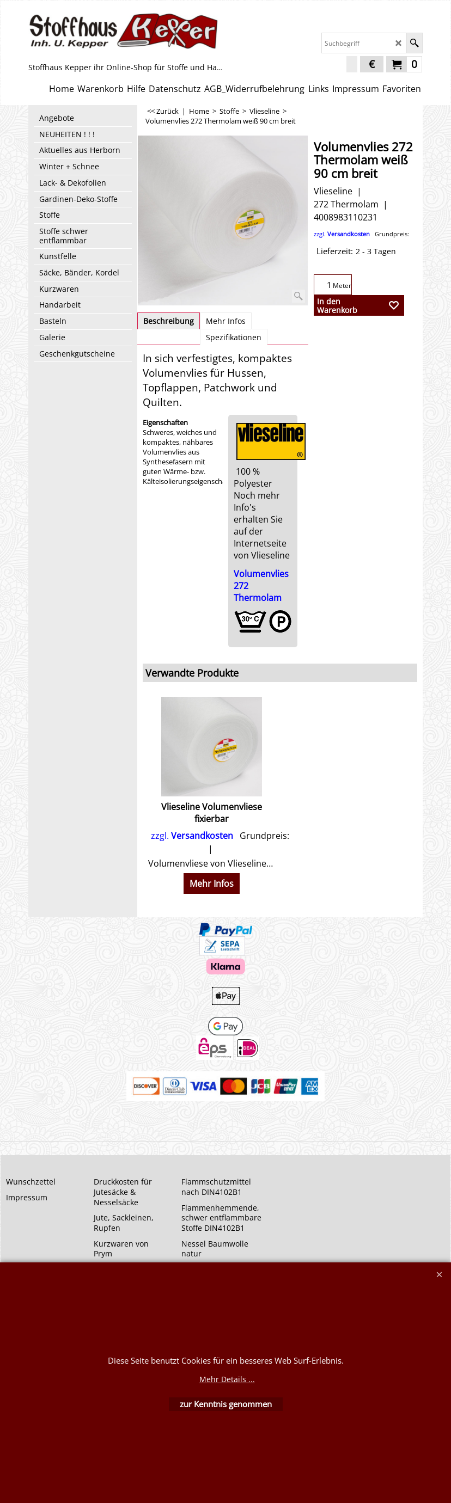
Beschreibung (168, 321)
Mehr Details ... (227, 1379)
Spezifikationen (233, 337)
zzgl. (361, 234)
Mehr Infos (226, 321)
